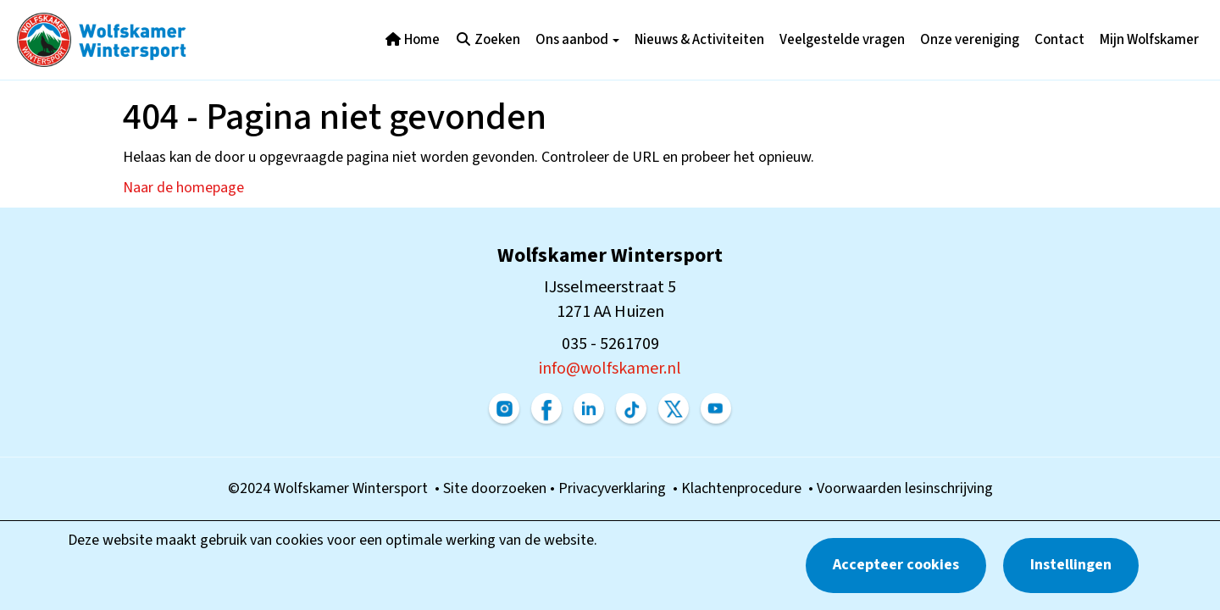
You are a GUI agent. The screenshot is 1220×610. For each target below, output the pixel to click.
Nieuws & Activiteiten (699, 40)
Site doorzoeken (496, 488)
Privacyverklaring (615, 488)
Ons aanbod (577, 40)
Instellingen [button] (1071, 564)
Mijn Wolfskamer (1149, 40)
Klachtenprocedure (744, 488)
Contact (1059, 40)
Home (412, 40)
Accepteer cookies (896, 564)
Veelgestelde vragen (842, 40)
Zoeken (487, 40)
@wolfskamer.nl (610, 368)
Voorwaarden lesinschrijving (905, 488)
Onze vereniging (969, 40)
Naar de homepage (183, 187)
